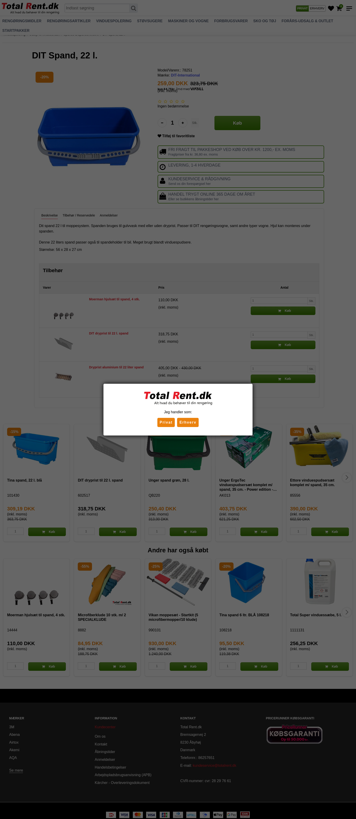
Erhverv (187, 422)
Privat (166, 422)
